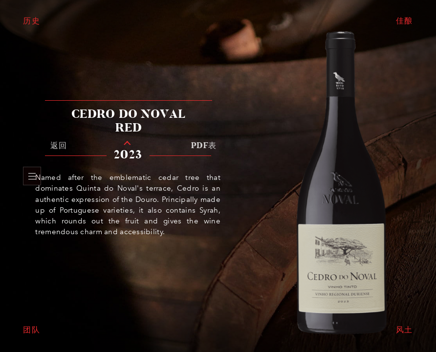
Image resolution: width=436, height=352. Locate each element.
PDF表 (204, 145)
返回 (58, 145)
